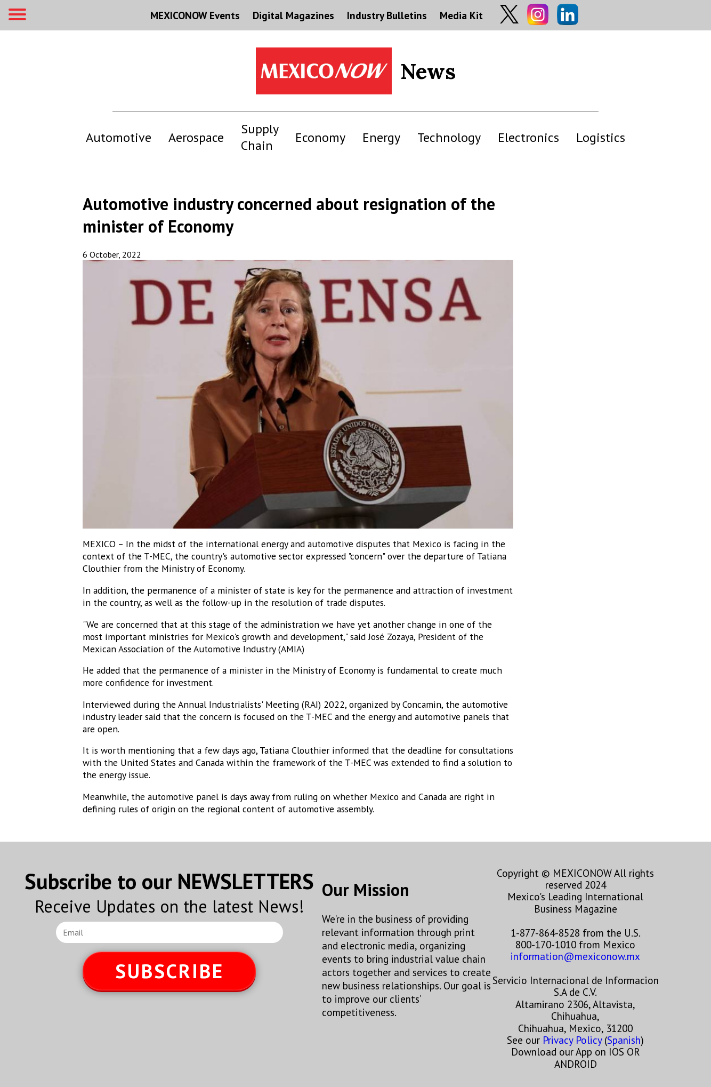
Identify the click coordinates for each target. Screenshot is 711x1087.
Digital (293, 15)
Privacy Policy (572, 1039)
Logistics (600, 137)
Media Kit (461, 15)
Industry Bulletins (387, 15)
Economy (320, 137)
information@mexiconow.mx (575, 956)
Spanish (624, 1039)
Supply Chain (259, 137)
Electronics (528, 137)
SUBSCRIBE (169, 971)
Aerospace (196, 137)
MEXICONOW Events (195, 15)
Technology (449, 137)
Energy (381, 137)
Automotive (118, 137)
